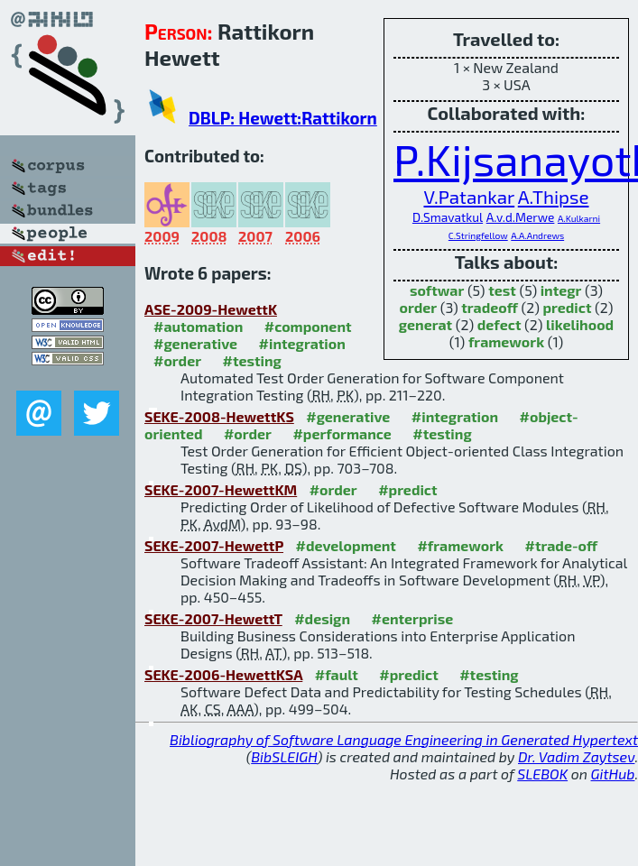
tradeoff (489, 307)
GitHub (613, 773)
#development (346, 545)
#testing (251, 360)
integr (561, 290)
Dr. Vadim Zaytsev (576, 756)
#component (308, 326)
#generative (195, 343)
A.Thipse (553, 196)
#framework (460, 545)
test (502, 290)
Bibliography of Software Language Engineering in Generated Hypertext (404, 739)
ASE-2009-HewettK (210, 309)
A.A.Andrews (537, 235)
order (418, 307)
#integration (302, 343)
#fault (336, 674)
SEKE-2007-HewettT (213, 618)
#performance (341, 433)
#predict (407, 489)
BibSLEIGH (284, 756)
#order (177, 360)
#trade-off (560, 545)
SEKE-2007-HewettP (213, 545)
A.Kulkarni (579, 218)
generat (425, 324)
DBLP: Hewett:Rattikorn (283, 117)
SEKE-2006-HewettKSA (223, 674)
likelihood (580, 324)
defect (499, 324)
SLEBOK (542, 773)
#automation (198, 326)
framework (506, 341)
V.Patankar (468, 196)
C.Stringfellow (478, 235)
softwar (437, 290)
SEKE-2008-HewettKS (219, 416)
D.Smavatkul (447, 217)
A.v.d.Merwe (520, 217)
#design (322, 618)
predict (566, 307)
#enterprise (412, 618)
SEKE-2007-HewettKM (220, 489)
